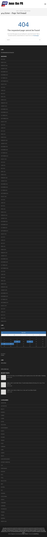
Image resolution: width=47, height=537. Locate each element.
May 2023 (3, 168)
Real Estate (3, 480)
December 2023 (4, 146)
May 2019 (3, 315)
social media (4, 496)
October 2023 (4, 152)
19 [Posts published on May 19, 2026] (10, 343)
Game (2, 449)
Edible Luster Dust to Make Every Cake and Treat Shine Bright (21, 390)
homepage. (36, 35)
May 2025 (3, 93)
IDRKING (3, 531)
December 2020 (4, 258)
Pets (2, 474)
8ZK (42, 530)
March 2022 (3, 212)
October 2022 (4, 190)
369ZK (23, 532)
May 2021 (3, 243)
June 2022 (3, 202)
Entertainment (4, 427)
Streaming (3, 502)
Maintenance (4, 468)
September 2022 (4, 193)
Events (2, 430)
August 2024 (4, 121)
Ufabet (2, 355)
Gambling (3, 446)
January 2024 (4, 143)
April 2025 (3, 96)
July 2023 (3, 162)
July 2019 (3, 308)
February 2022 (4, 215)
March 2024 (3, 137)
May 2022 (3, 205)
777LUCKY (38, 530)
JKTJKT (9, 531)
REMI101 (28, 530)
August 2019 (4, 305)
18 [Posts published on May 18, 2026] (4, 343)
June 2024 (3, 127)
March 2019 (3, 321)
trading (3, 512)
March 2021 (3, 249)
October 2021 (4, 227)
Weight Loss (4, 521)
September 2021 (4, 230)
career (2, 415)
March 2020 (3, 283)
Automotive (4, 406)
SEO (2, 490)
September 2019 (4, 302)
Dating (2, 421)
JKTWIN (12, 531)
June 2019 (3, 311)
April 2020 (3, 280)
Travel (2, 515)
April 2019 (3, 318)
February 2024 (4, 140)
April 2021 (3, 246)
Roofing (3, 487)
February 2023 (4, 177)
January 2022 (4, 218)
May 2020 (3, 277)
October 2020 (4, 265)
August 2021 (4, 233)
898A (24, 530)
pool (2, 477)
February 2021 (4, 252)
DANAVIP (38, 531)
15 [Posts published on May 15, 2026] (29, 341)
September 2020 (4, 268)
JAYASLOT (16, 530)
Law (2, 465)
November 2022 (4, 187)
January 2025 (4, 106)
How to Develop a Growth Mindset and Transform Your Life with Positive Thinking (26, 375)
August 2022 (4, 196)
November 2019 (4, 296)
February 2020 (4, 286)
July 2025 (3, 87)
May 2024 (3, 131)
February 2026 (4, 65)
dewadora (5, 528)
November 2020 (4, 262)
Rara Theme (25, 533)
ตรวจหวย (3, 353)
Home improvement (5, 459)
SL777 (26, 531)
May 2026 (3, 59)
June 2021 (3, 240)
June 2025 (3, 90)
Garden (2, 452)
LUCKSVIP (34, 531)
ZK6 (8, 530)
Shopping (3, 493)
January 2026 (4, 68)
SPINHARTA (11, 530)
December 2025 (4, 71)
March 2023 (3, 174)
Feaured (3, 437)
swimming (3, 505)
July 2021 (3, 237)
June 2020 (3, 274)
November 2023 (4, 149)
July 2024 (3, 124)
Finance (2, 440)
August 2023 (4, 159)
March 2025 (3, 99)
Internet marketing (5, 462)
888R (44, 530)
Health (2, 455)
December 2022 (4, 184)
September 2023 (4, 155)
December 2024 (4, 109)
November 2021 (4, 224)
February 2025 (4, 102)
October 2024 (4, 115)
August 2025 (4, 84)
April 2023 (3, 171)
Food (2, 443)
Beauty (2, 409)
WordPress (36, 533)
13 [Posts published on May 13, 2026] (17, 341)
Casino (2, 418)
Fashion (2, 434)
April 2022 (3, 208)
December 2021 (4, 221)
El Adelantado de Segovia (7, 52)
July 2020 (3, 271)
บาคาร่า (3, 328)
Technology (4, 508)
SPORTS (2, 499)
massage (3, 471)
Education (3, 424)
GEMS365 (21, 530)
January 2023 (4, 180)
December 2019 (4, 293)
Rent (2, 483)
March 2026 (3, 62)
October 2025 (4, 77)
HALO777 (29, 531)
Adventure (3, 402)
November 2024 (4, 112)
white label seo (5, 369)
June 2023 (3, 165)
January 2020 (4, 290)
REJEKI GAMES (33, 530)
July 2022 (3, 199)
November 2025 (4, 74)
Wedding (3, 518)
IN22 (6, 531)
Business (3, 412)
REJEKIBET (4, 530)
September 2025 (4, 81)
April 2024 (3, 134)
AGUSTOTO (9, 528)
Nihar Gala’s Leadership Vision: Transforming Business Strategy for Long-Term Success (26, 383)
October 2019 (4, 299)
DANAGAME (43, 531)
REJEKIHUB (17, 531)
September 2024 (4, 118)
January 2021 (4, 255)
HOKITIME (22, 531)
